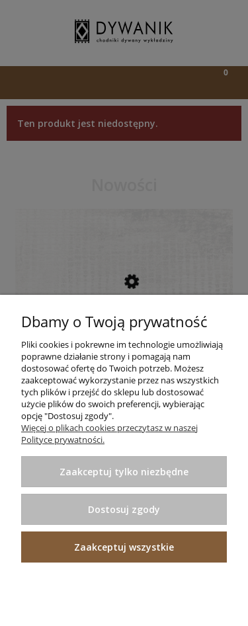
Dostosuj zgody (124, 509)
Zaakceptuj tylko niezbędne (124, 471)
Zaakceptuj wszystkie (124, 547)
